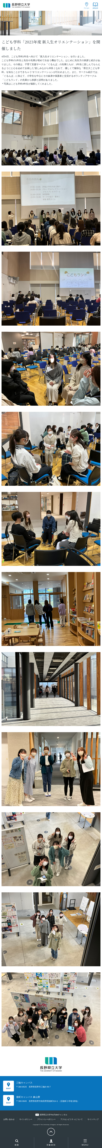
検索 (17, 1143)
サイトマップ (93, 1119)
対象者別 (51, 1143)
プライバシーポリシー (46, 1119)
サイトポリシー (25, 1119)
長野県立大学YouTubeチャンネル (53, 1115)
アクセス (86, 8)
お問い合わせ (9, 1119)
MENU (85, 1142)
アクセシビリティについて (71, 1119)
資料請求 (95, 8)
